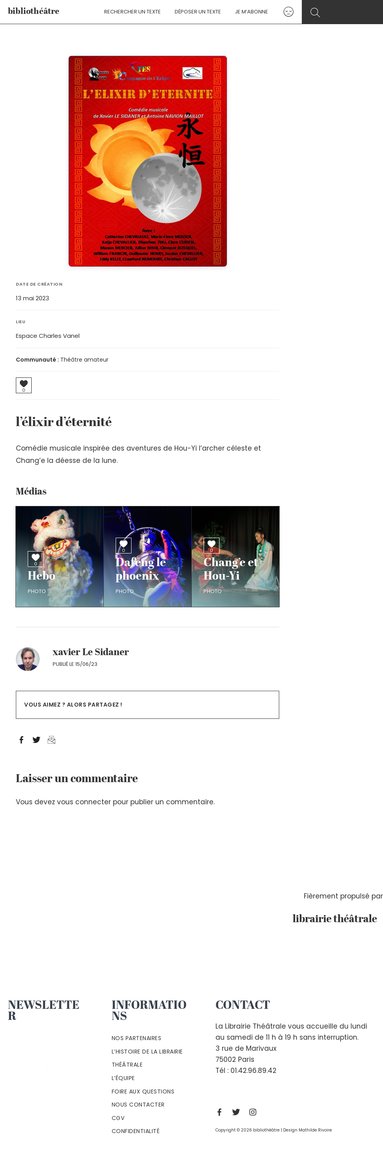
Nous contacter (138, 1105)
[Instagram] (255, 1112)
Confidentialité (136, 1131)
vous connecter (84, 802)
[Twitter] (238, 1112)
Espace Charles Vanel (48, 336)
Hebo (41, 576)
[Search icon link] (343, 12)
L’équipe (123, 1078)
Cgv (118, 1118)
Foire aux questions (143, 1091)
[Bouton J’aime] (24, 384)
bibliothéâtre (34, 12)
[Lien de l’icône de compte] (283, 11)
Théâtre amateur (84, 360)
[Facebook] (221, 1112)
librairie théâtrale (338, 919)
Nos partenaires (137, 1038)
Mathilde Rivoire (315, 1130)
